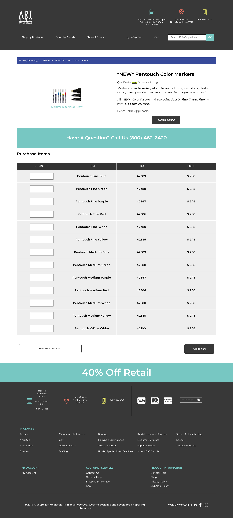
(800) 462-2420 (204, 19)
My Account (29, 472)
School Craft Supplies (148, 451)
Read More (166, 120)
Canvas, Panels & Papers (72, 434)
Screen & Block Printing (189, 434)
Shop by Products (35, 37)
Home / (23, 60)
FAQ (88, 486)
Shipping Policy (160, 486)
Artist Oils (25, 440)
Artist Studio (26, 445)
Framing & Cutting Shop (111, 440)
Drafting (63, 451)
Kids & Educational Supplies (152, 434)
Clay (61, 440)
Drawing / (33, 60)
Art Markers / (46, 60)
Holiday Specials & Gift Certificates (116, 451)
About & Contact (98, 37)
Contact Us (92, 472)
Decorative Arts (67, 445)
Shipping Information (98, 481)
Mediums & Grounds (148, 440)
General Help (94, 477)
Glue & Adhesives (107, 445)
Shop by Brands (66, 37)
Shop (154, 477)
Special (180, 440)
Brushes (24, 451)
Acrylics (24, 434)
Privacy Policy (159, 481)
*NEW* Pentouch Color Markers (70, 60)
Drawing (102, 434)
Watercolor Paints (186, 445)
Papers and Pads (146, 445)
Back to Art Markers (50, 348)
